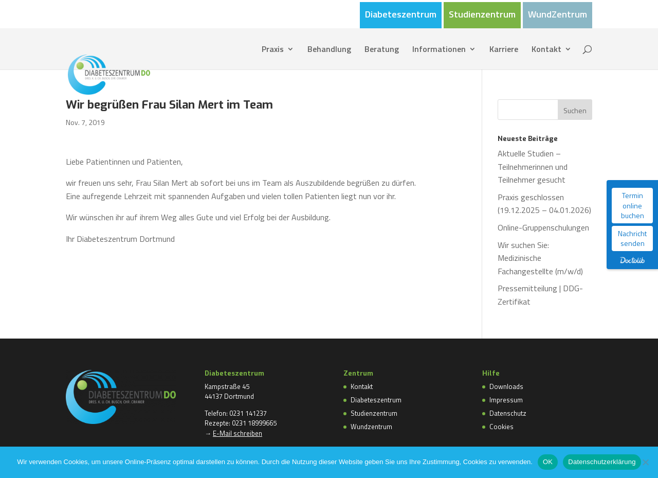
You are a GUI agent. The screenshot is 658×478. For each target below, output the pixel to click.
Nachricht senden (632, 238)
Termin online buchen (632, 205)
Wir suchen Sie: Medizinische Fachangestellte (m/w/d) (540, 258)
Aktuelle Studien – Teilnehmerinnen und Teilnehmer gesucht (533, 166)
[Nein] (645, 462)
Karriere (503, 50)
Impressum (506, 400)
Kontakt (546, 50)
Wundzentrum (371, 426)
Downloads (506, 386)
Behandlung (329, 50)
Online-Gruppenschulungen (543, 227)
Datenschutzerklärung (601, 462)
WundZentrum (557, 15)
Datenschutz (507, 413)
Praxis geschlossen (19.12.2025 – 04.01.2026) (544, 204)
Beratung (381, 50)
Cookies (501, 426)
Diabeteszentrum (400, 15)
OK (548, 462)
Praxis (273, 50)
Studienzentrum (482, 15)
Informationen (439, 50)
